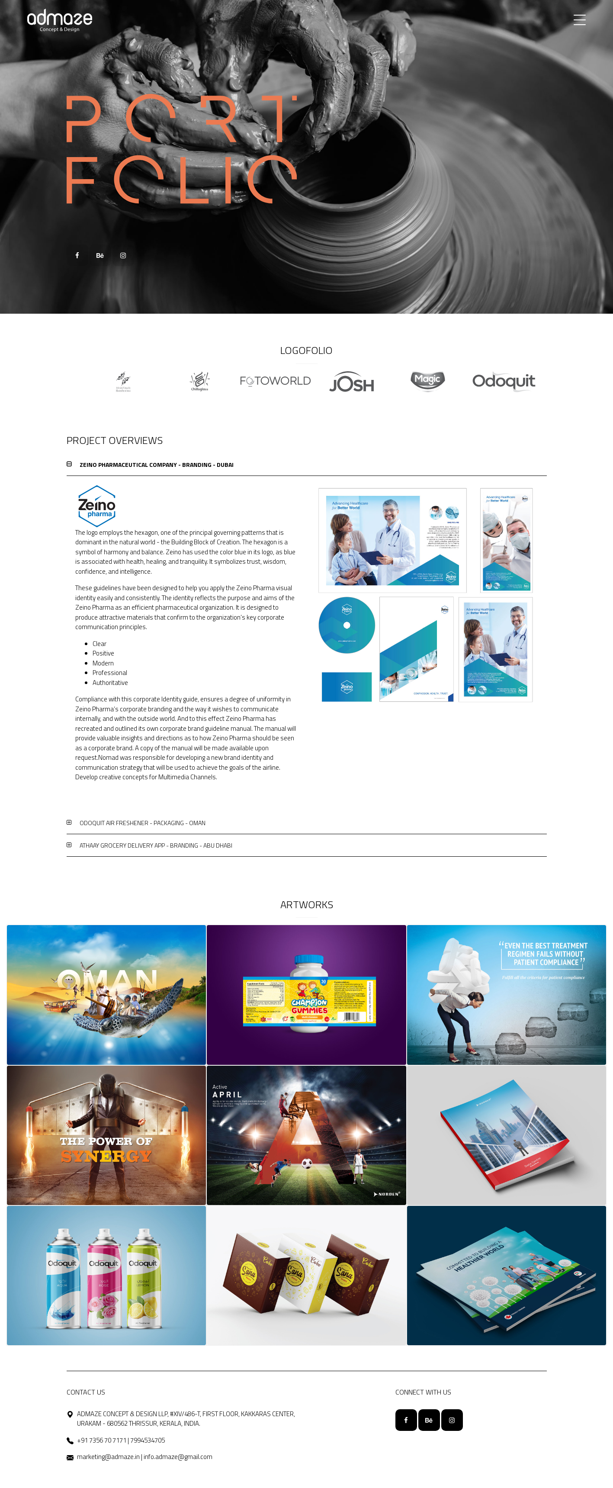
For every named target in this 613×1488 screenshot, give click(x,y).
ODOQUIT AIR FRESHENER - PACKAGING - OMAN (142, 822)
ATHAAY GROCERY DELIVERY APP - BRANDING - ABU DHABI (156, 845)
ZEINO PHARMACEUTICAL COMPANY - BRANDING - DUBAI (157, 464)
